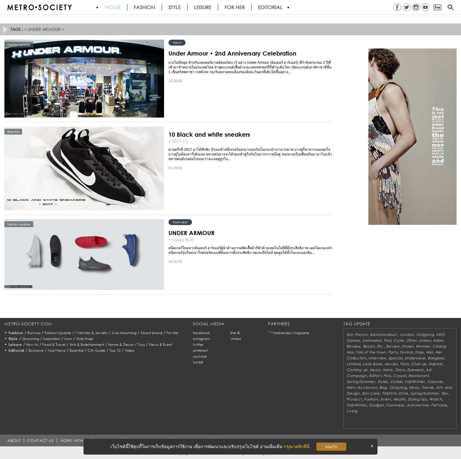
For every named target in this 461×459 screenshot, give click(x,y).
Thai (387, 340)
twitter (198, 344)
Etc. (380, 346)
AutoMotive (418, 405)
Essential (76, 350)
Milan (438, 340)
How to (32, 344)
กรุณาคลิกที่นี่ (296, 446)
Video (130, 350)
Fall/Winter (415, 381)
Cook (398, 340)
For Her (172, 333)
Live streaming (124, 333)
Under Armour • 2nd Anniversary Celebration (232, 53)
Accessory (367, 387)
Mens (388, 370)
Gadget (376, 405)
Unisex (425, 340)
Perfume (439, 405)
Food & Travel (54, 344)
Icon (68, 338)
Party (393, 352)
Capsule (435, 381)
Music (375, 370)
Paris (404, 364)
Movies (391, 364)
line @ (235, 333)
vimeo (235, 338)
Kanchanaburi (383, 334)
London (407, 334)
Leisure (202, 7)
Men (351, 387)
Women (423, 346)
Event (385, 399)
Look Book (372, 364)
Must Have (57, 350)
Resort (369, 346)
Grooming (30, 338)
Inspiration (51, 338)
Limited (353, 364)
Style (174, 7)
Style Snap (84, 338)
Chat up (418, 364)
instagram (201, 338)
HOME (113, 7)
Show (400, 370)
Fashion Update (58, 333)
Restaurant (418, 375)
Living (352, 411)
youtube (200, 356)
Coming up (357, 370)
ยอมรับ (331, 446)
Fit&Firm (389, 393)
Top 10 (115, 350)
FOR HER (235, 7)
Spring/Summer (361, 381)
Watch (435, 399)
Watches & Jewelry (91, 333)
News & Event (160, 344)
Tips (444, 393)
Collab (396, 381)
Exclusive (36, 350)
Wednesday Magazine (290, 333)
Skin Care (371, 393)
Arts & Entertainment (87, 344)
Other (411, 340)
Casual (399, 375)
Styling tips (417, 399)
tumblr (198, 362)
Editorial (270, 7)
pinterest (200, 350)
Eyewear (415, 370)
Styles (383, 381)
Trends (428, 387)
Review (353, 346)
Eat (350, 334)
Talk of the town (371, 352)
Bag (383, 387)
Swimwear (372, 340)
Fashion (144, 7)
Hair (429, 352)
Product (354, 399)
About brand (151, 333)
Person (361, 334)
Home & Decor (121, 344)
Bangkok (436, 358)
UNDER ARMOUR (191, 232)
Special (395, 358)
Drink (403, 393)
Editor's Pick (380, 375)
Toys (141, 344)
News (177, 42)
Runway (34, 333)
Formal (406, 352)
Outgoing (425, 334)
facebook (201, 333)
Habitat (435, 364)
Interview (377, 358)
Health (399, 399)
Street (407, 346)
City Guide (96, 350)
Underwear (415, 358)
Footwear (180, 222)
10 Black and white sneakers (209, 134)
